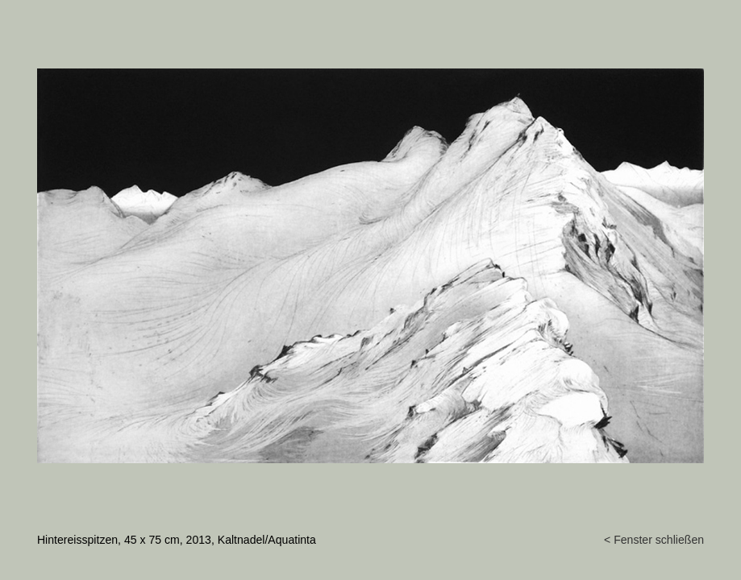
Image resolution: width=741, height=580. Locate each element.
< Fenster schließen (654, 539)
